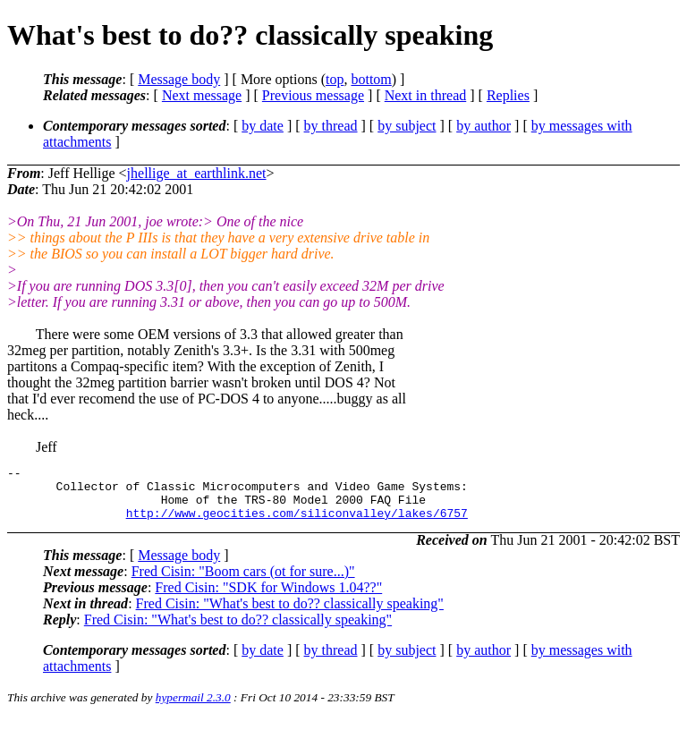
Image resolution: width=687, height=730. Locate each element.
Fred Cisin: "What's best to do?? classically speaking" (290, 614)
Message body (179, 79)
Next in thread (426, 95)
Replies (508, 95)
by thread (331, 125)
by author (483, 125)
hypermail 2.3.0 (193, 708)
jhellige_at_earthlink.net (197, 173)
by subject (406, 125)
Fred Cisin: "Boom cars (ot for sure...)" (243, 582)
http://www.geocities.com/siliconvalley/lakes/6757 (297, 523)
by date (263, 125)
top (335, 79)
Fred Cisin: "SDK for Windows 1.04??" (268, 598)
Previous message (313, 95)
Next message (202, 95)
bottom (371, 79)
